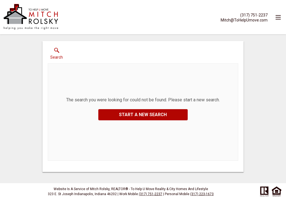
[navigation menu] (278, 17)
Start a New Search (143, 114)
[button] (57, 55)
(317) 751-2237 (150, 194)
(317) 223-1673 (202, 194)
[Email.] (244, 19)
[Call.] (244, 14)
